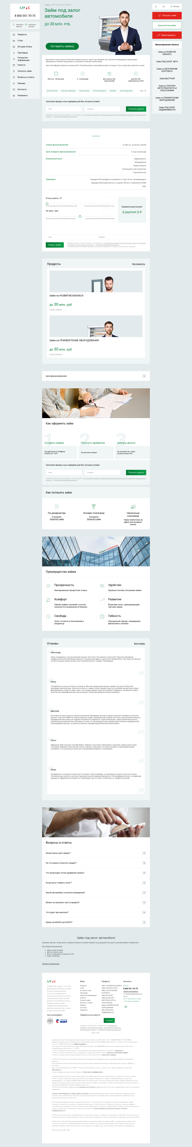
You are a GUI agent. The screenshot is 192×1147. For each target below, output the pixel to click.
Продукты (22, 34)
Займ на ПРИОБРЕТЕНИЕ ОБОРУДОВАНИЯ (167, 99)
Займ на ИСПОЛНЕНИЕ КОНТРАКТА (167, 70)
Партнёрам (23, 53)
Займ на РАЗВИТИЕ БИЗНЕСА (167, 53)
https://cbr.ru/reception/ (109, 1055)
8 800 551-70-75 (25, 15)
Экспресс (113, 91)
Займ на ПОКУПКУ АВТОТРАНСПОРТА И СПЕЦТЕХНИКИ (167, 88)
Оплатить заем (57, 519)
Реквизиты (23, 95)
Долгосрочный (52, 91)
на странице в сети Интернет (87, 1087)
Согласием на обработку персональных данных (100, 115)
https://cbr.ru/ (119, 1050)
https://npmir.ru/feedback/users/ (93, 1072)
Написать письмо (32, 25)
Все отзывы (139, 643)
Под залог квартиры (68, 91)
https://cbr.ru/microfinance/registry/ (117, 1053)
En (164, 7)
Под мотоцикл (84, 91)
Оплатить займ (25, 71)
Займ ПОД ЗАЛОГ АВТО (167, 61)
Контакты (22, 89)
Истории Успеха (25, 47)
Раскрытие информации (23, 59)
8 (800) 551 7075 (51, 453)
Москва (176, 6)
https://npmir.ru (56, 1070)
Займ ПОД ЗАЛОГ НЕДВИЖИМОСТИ (167, 108)
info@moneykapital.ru (130, 991)
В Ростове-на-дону (99, 91)
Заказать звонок (20, 25)
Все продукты (138, 264)
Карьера (21, 83)
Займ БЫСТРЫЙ (167, 78)
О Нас (20, 40)
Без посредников (126, 91)
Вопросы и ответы (26, 77)
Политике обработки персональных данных (107, 1108)
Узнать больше (55, 309)
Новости (21, 65)
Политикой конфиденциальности (65, 117)
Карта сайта (95, 1033)
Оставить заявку (62, 46)
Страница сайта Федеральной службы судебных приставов (70, 1093)
